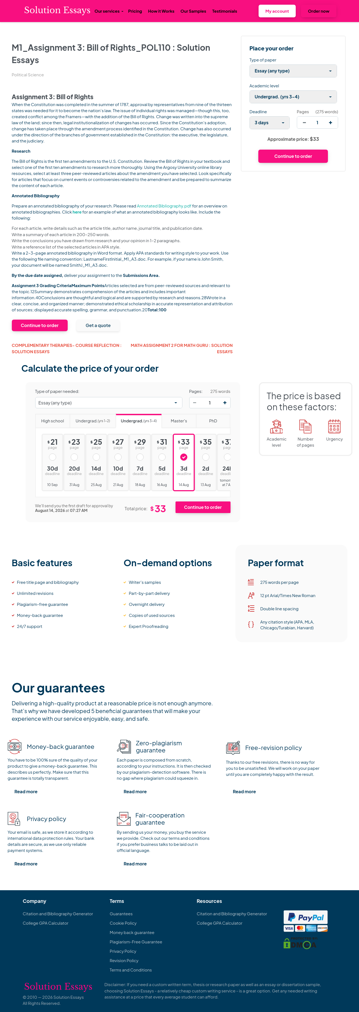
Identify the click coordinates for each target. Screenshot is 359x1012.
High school (49, 418)
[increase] (330, 122)
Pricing (135, 11)
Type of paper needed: (57, 391)
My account (277, 11)
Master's (174, 418)
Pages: (196, 391)
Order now (318, 11)
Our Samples (193, 11)
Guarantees (121, 913)
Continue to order (40, 325)
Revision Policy (124, 960)
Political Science (28, 74)
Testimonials (224, 11)
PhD (206, 418)
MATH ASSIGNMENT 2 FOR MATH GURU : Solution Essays (182, 348)
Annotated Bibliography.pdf (164, 205)
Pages (303, 111)
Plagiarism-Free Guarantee (136, 941)
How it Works (161, 11)
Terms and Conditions (131, 969)
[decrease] (304, 122)
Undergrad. (90, 418)
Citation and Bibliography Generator (58, 913)
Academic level (264, 85)
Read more (26, 791)
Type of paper (263, 59)
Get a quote (98, 325)
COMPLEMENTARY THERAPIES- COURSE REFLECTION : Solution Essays (67, 348)
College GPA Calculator (45, 922)
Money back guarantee (132, 932)
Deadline (258, 111)
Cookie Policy (123, 922)
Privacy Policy (123, 951)
